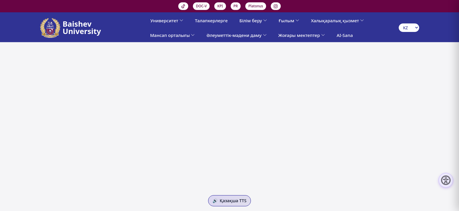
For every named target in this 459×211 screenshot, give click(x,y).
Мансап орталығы (172, 35)
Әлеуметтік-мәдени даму (236, 35)
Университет (166, 20)
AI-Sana (345, 35)
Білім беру (253, 20)
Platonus (255, 6)
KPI (220, 6)
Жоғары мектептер (301, 35)
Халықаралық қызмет (337, 20)
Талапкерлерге (211, 20)
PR (236, 6)
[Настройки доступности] (446, 180)
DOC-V (201, 6)
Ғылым (289, 20)
